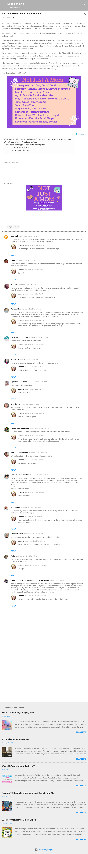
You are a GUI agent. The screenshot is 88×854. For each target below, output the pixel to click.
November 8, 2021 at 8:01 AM (31, 309)
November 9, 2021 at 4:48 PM (34, 517)
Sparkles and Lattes (19, 382)
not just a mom (13, 227)
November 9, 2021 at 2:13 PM (32, 507)
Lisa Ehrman (16, 404)
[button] (84, 14)
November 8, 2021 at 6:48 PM (34, 413)
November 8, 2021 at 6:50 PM (34, 460)
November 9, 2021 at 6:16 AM (34, 492)
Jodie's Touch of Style (20, 475)
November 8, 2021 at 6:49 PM (34, 435)
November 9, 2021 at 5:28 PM (33, 534)
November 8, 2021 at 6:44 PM (34, 344)
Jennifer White (17, 534)
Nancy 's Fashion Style (20, 428)
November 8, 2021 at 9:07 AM (29, 359)
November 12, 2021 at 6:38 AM (28, 556)
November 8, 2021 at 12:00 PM (37, 382)
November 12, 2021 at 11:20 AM (35, 565)
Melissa (14, 285)
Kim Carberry (16, 507)
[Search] (84, 4)
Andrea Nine (16, 309)
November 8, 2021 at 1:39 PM (39, 428)
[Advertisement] (44, 682)
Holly (13, 260)
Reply (13, 255)
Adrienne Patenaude (19, 453)
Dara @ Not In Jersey (19, 337)
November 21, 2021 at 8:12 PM (60, 580)
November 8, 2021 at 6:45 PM (34, 367)
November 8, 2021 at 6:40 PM (34, 270)
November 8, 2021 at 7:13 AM (28, 285)
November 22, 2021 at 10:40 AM (35, 596)
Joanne (21, 245)
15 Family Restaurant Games (15, 739)
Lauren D (14, 236)
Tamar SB (15, 360)
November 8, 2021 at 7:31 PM (39, 475)
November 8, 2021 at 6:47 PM (34, 320)
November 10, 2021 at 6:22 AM (35, 541)
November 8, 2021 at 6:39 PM (34, 245)
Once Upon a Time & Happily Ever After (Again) (30, 580)
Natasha (14, 556)
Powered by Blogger (44, 850)
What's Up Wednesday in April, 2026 (18, 766)
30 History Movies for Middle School (19, 820)
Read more (81, 732)
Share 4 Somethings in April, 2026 (18, 712)
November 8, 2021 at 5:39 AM (28, 236)
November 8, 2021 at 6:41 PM (34, 294)
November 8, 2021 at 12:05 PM (31, 404)
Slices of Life (15, 4)
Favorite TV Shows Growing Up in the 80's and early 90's (28, 793)
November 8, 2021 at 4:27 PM (38, 453)
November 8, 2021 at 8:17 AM (38, 337)
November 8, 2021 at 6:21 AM (25, 260)
